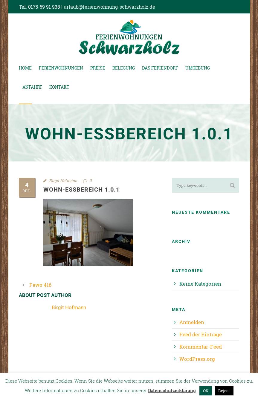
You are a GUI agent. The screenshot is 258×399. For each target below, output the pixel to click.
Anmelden (191, 322)
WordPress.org (197, 358)
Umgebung (197, 68)
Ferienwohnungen (61, 68)
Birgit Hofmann (63, 180)
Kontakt (59, 87)
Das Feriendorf (160, 68)
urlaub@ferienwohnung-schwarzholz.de (109, 7)
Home (25, 68)
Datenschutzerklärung (172, 390)
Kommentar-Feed (200, 346)
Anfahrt (32, 87)
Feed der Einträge (200, 334)
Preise (97, 68)
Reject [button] (224, 390)
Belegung (123, 68)
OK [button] (205, 390)
